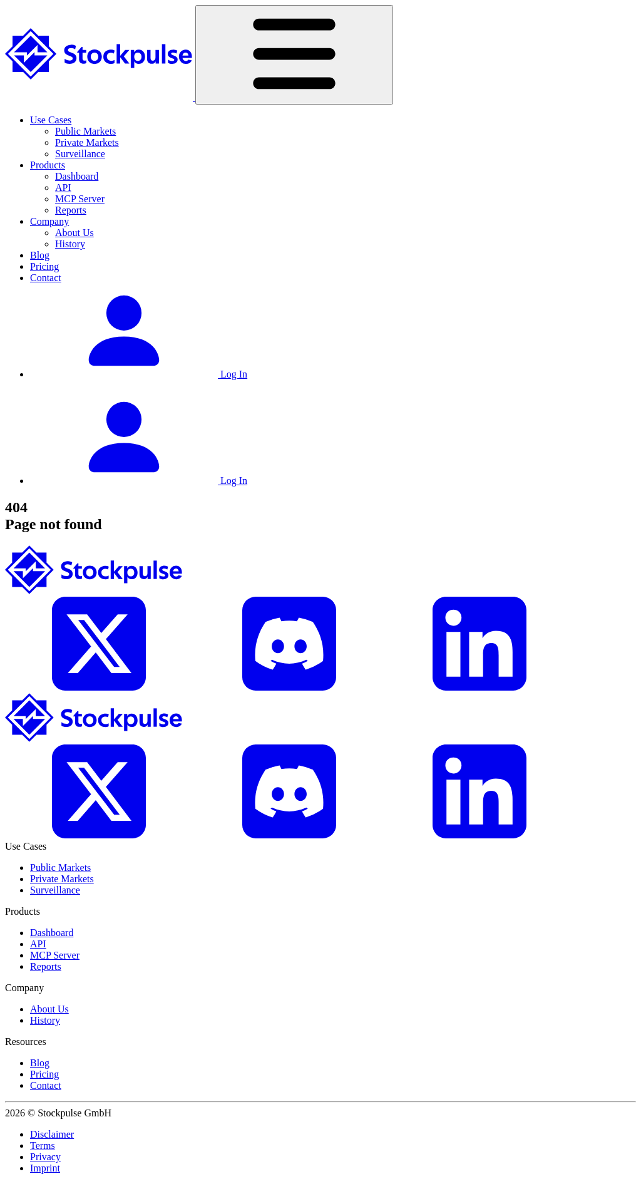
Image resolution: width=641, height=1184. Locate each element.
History (70, 244)
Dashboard (76, 176)
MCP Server (80, 198)
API (63, 187)
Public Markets (85, 131)
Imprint (45, 1168)
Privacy (45, 1156)
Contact (45, 277)
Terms (42, 1145)
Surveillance (80, 153)
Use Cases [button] (50, 120)
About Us (74, 232)
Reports (70, 210)
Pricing (44, 266)
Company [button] (49, 221)
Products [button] (47, 165)
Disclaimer (52, 1134)
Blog (39, 255)
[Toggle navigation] (294, 55)
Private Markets (87, 142)
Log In (138, 374)
